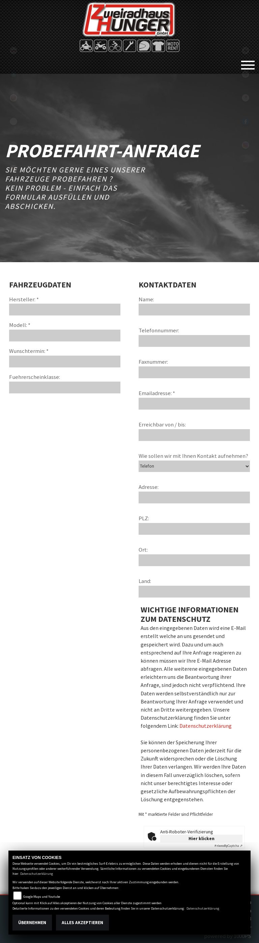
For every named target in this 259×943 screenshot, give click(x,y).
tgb (13, 50)
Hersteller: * (24, 299)
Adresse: (149, 487)
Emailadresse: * (157, 393)
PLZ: (144, 518)
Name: (146, 299)
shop (13, 145)
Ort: (143, 549)
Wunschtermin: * (29, 351)
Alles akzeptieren (82, 922)
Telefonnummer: (159, 330)
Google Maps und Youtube (41, 896)
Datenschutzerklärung (205, 725)
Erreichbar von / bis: (162, 424)
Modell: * (19, 325)
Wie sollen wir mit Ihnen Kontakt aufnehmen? (193, 456)
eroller (13, 121)
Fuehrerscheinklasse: (34, 377)
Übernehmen (32, 922)
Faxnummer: (153, 361)
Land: (145, 581)
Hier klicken (201, 838)
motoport (13, 169)
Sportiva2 (13, 74)
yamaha (13, 98)
